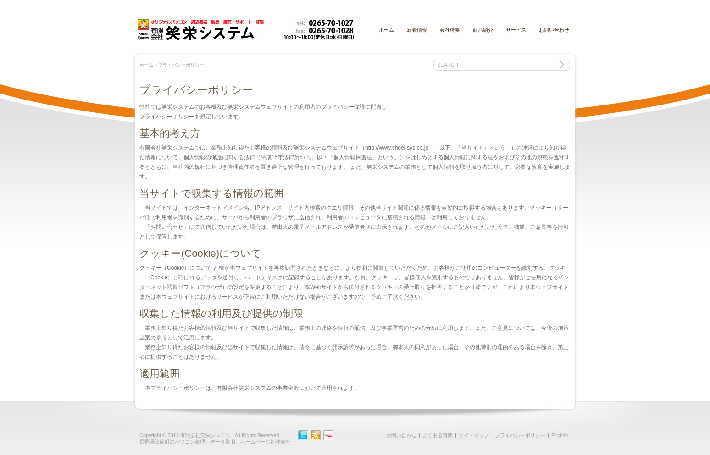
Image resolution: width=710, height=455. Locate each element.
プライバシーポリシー (181, 64)
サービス (516, 30)
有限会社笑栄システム (205, 435)
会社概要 (450, 30)
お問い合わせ (554, 30)
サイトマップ (474, 435)
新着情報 (417, 30)
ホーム (386, 30)
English (559, 435)
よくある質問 (437, 435)
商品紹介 (483, 30)
